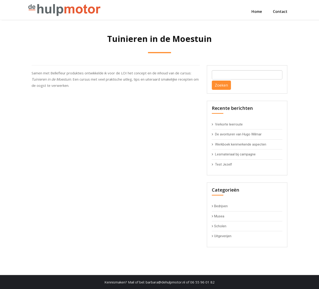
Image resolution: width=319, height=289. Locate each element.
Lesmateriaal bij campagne (235, 154)
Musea (219, 216)
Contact (280, 11)
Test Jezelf (223, 164)
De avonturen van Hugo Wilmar (238, 134)
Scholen (220, 226)
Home (256, 11)
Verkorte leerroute (229, 124)
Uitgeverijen (222, 236)
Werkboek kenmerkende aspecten (240, 144)
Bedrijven (221, 206)
